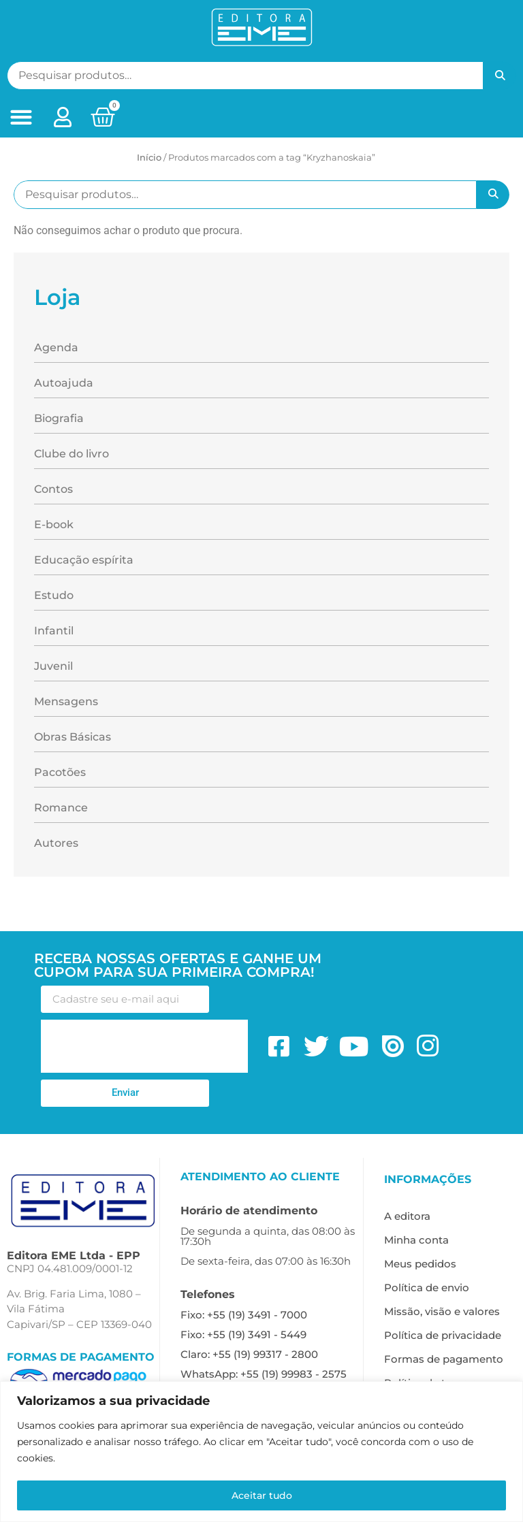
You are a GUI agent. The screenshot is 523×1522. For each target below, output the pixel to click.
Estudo (54, 595)
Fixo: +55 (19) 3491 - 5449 (243, 1334)
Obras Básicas (72, 736)
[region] (261, 1451)
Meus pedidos (420, 1263)
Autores (56, 843)
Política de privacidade (442, 1335)
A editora (407, 1216)
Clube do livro (71, 453)
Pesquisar (500, 75)
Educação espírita (83, 559)
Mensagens (66, 701)
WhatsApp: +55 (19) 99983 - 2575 (263, 1373)
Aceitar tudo (262, 1495)
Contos (53, 489)
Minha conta (416, 1239)
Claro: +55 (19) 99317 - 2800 (249, 1354)
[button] (20, 117)
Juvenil (53, 666)
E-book (54, 524)
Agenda (56, 347)
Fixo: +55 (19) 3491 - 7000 (243, 1314)
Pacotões (60, 772)
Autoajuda (63, 382)
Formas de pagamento (443, 1359)
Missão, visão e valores (442, 1311)
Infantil (54, 630)
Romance (61, 807)
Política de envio (426, 1287)
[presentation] (144, 1046)
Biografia (59, 418)
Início (149, 157)
